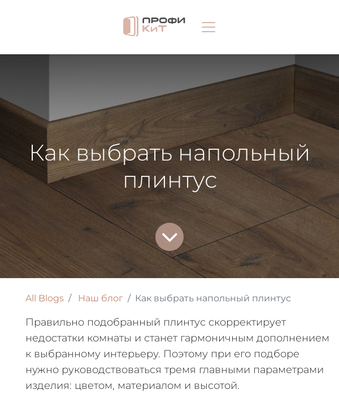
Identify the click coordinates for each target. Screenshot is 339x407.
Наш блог (100, 298)
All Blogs (44, 298)
